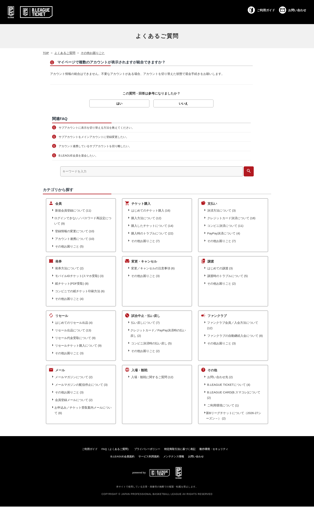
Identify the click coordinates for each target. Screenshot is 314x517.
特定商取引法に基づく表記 (179, 449)
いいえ (183, 103)
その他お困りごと (93, 53)
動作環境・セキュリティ (213, 449)
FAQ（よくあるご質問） (116, 449)
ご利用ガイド (90, 449)
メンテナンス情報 (173, 456)
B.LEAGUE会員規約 (122, 456)
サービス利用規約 (148, 456)
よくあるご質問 (157, 36)
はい (119, 103)
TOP (46, 53)
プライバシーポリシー (147, 449)
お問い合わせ (196, 456)
